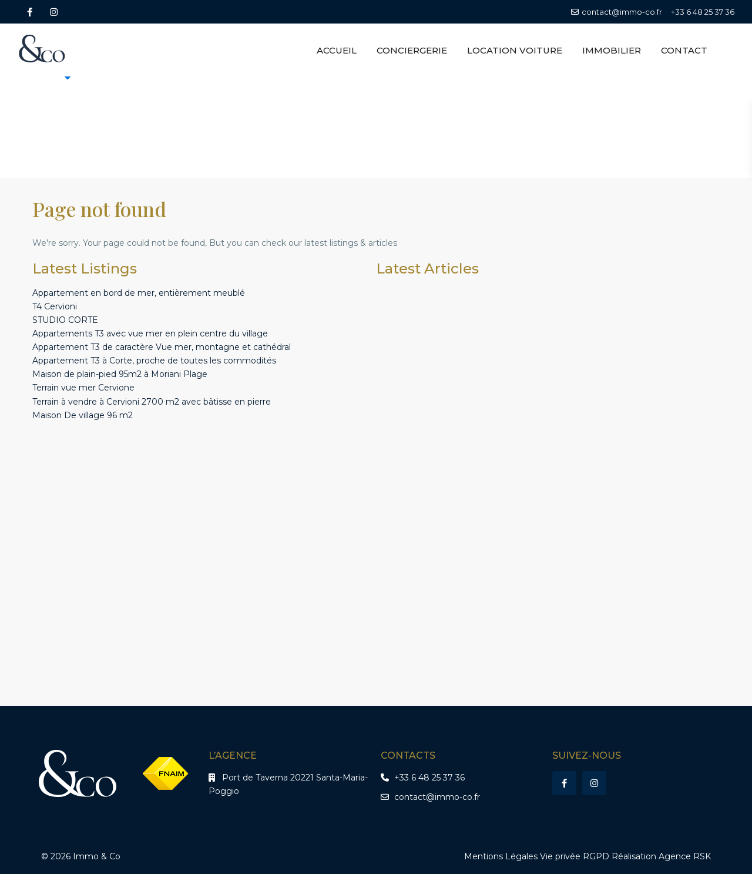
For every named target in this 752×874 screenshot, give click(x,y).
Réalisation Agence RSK (661, 856)
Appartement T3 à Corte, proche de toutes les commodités (154, 360)
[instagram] (54, 12)
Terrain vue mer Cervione (83, 387)
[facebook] (30, 12)
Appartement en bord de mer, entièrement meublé (138, 293)
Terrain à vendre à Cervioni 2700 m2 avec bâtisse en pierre (151, 401)
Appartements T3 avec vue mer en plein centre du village (150, 333)
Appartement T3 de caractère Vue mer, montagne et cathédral (161, 347)
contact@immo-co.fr (437, 797)
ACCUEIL (337, 50)
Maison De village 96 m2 (82, 415)
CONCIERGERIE (412, 50)
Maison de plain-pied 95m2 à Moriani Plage (119, 374)
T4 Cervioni (54, 306)
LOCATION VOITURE (514, 50)
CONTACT (684, 50)
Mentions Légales (501, 856)
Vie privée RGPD (574, 856)
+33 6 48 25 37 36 (702, 11)
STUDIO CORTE (65, 320)
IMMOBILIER (611, 50)
